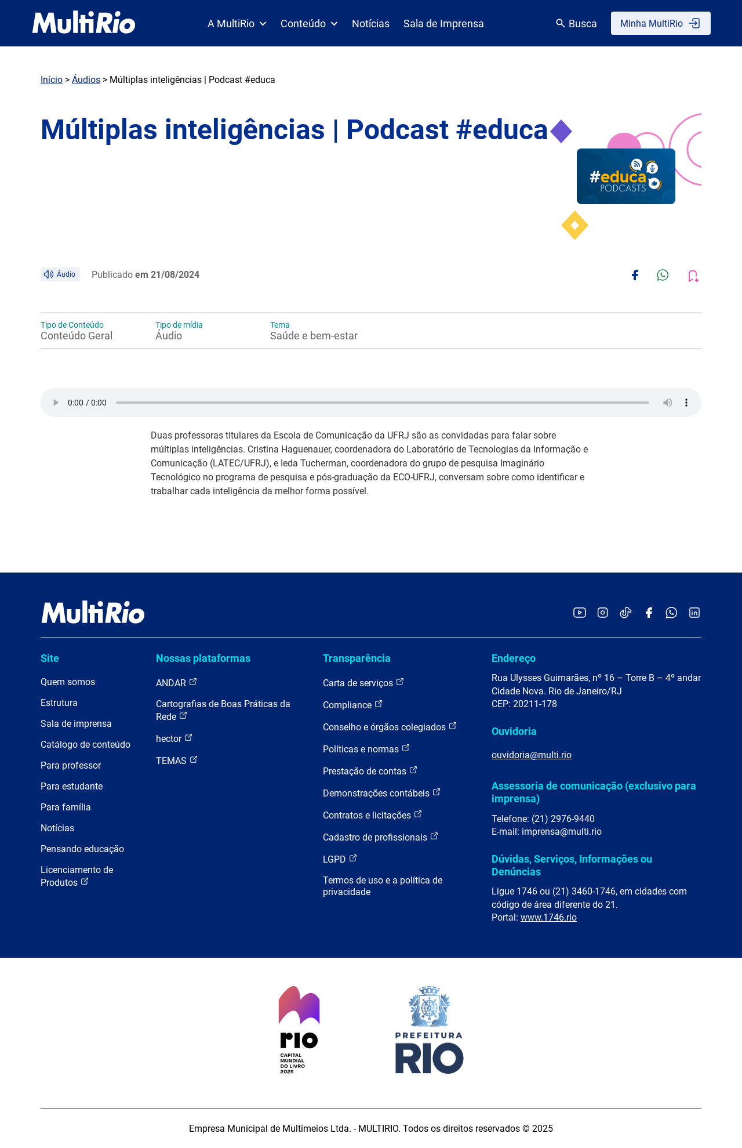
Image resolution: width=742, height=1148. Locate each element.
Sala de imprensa (76, 723)
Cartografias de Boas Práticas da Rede (223, 710)
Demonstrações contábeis (382, 793)
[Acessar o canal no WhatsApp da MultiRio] (671, 613)
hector (174, 738)
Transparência (357, 658)
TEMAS (177, 760)
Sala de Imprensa (443, 23)
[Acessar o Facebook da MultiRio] (649, 613)
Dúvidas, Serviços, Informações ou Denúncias (572, 865)
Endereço (514, 658)
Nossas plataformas (203, 658)
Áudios (86, 79)
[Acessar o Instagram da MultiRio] (602, 613)
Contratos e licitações (373, 815)
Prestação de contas (370, 771)
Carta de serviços (364, 682)
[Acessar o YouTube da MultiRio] (580, 613)
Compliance (353, 704)
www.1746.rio (549, 917)
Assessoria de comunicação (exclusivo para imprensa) (594, 792)
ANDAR (177, 682)
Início (52, 79)
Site (50, 658)
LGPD (340, 859)
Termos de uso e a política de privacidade (382, 886)
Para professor (71, 765)
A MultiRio (237, 23)
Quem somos (68, 681)
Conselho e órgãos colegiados (390, 726)
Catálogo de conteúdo (85, 744)
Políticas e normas (366, 749)
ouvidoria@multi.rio (532, 754)
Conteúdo (309, 23)
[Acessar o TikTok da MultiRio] (626, 613)
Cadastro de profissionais (381, 837)
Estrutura (59, 702)
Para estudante (72, 786)
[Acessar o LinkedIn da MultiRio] (694, 613)
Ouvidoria (514, 731)
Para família (66, 807)
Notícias (371, 23)
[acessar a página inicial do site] (83, 23)
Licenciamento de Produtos (77, 876)
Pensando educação (82, 848)
